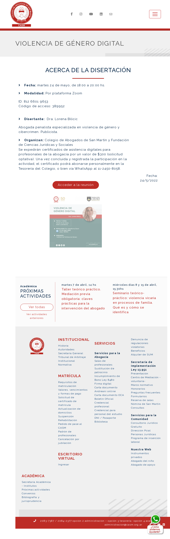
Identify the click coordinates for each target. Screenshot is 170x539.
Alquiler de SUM (142, 354)
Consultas (137, 407)
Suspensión (66, 416)
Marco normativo (142, 385)
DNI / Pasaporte (105, 418)
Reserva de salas (142, 400)
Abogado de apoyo (143, 464)
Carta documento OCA (109, 395)
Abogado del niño (142, 461)
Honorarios (138, 388)
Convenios (28, 493)
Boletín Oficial (103, 399)
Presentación (139, 373)
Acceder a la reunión (76, 185)
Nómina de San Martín (146, 404)
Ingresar (63, 464)
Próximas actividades (36, 489)
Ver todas (37, 307)
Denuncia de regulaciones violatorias (139, 343)
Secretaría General (70, 353)
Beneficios (138, 350)
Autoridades (66, 349)
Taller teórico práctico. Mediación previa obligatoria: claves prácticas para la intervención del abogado (83, 299)
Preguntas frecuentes (146, 392)
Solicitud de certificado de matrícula (67, 401)
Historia (63, 345)
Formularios (139, 396)
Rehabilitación (67, 420)
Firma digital (103, 383)
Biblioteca (101, 421)
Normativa (65, 364)
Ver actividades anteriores (36, 316)
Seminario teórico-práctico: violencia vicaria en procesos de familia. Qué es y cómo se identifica (134, 302)
